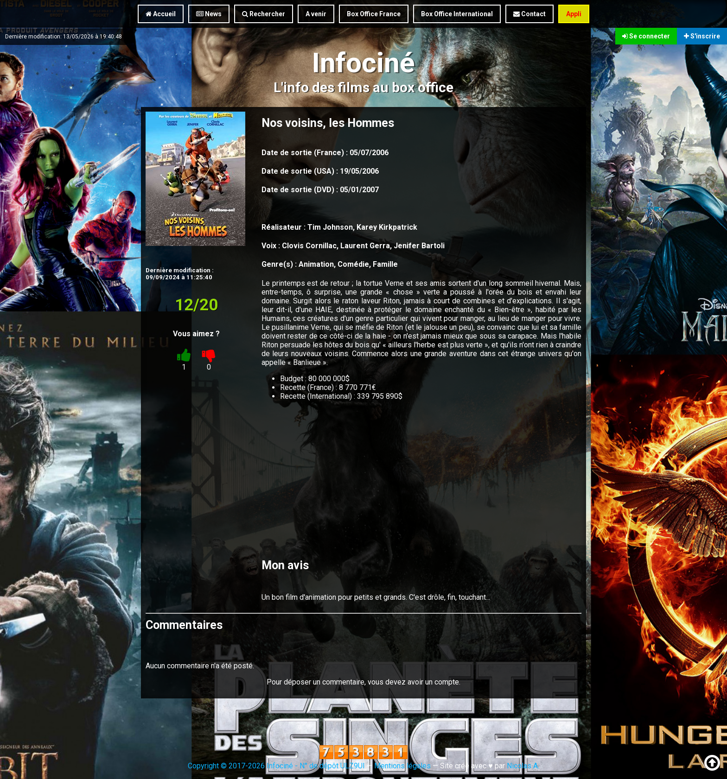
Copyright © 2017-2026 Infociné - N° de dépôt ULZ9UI (276, 765)
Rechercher (263, 14)
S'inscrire (702, 36)
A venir (316, 14)
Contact (529, 14)
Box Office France (374, 14)
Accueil (161, 14)
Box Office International (457, 14)
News (209, 14)
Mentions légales (402, 765)
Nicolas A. (523, 765)
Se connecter (646, 36)
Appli (573, 14)
